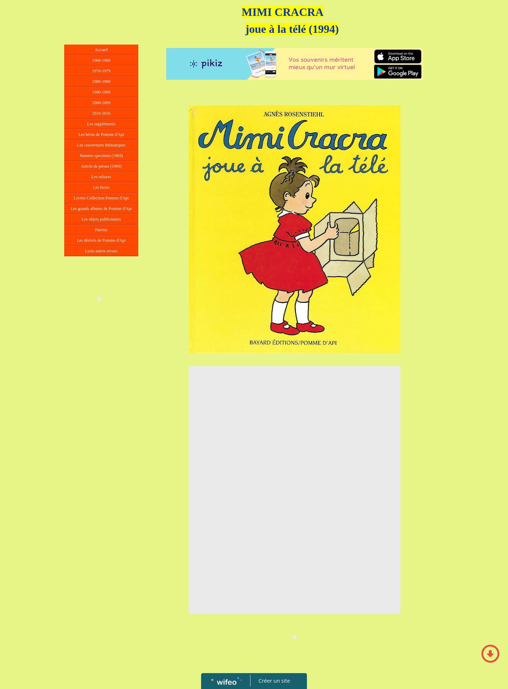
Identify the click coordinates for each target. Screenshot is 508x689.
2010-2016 (101, 113)
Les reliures (101, 176)
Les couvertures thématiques (101, 145)
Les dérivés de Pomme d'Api (101, 240)
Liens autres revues (101, 250)
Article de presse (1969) (101, 166)
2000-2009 (101, 102)
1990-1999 (101, 92)
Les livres (101, 187)
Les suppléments (101, 123)
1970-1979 (101, 70)
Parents (101, 229)
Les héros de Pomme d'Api (101, 134)
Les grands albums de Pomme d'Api (101, 208)
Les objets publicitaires (101, 219)
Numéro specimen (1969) (101, 155)
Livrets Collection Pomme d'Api (101, 198)
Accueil (101, 49)
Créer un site (274, 680)
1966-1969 (101, 60)
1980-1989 (101, 81)
